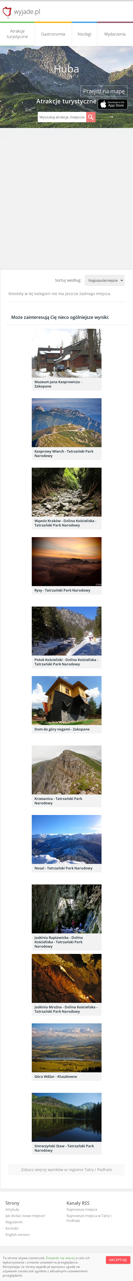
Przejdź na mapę (104, 91)
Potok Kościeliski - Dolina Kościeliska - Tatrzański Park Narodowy (66, 661)
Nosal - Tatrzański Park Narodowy (63, 868)
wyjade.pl (27, 11)
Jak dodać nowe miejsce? (25, 1215)
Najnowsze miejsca (81, 1209)
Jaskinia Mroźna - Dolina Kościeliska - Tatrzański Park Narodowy (65, 1009)
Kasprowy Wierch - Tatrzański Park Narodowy (63, 453)
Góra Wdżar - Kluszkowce (55, 1076)
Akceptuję (118, 1259)
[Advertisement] (66, 199)
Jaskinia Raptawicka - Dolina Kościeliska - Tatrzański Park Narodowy (58, 941)
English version (17, 1234)
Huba (66, 68)
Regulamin (14, 1221)
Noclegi (84, 34)
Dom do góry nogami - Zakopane (61, 729)
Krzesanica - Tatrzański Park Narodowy (58, 800)
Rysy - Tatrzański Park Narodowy (62, 590)
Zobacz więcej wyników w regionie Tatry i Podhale (66, 1169)
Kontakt (12, 1228)
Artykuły (12, 1209)
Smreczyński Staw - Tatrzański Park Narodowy (64, 1148)
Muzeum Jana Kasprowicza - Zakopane (58, 384)
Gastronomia (53, 34)
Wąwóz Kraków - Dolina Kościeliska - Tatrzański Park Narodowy (65, 523)
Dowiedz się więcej (61, 1258)
